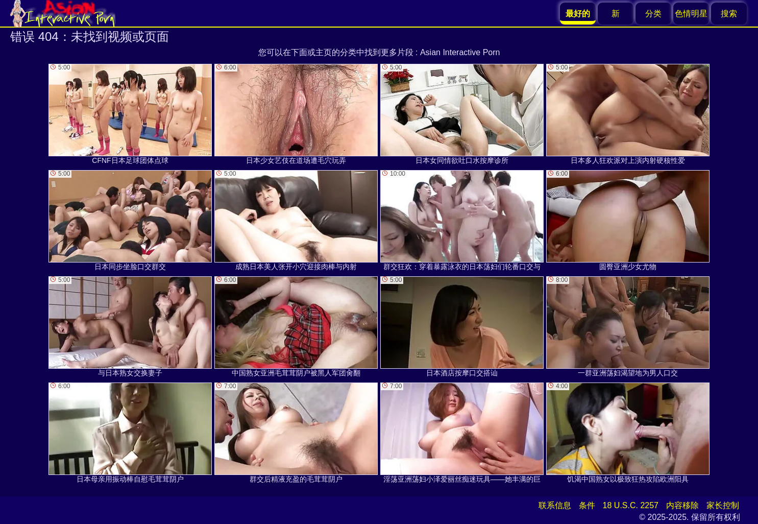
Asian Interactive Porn (460, 52)
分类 (653, 13)
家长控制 (722, 505)
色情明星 (691, 13)
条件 (587, 505)
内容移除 (682, 505)
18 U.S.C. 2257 (630, 505)
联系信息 (555, 505)
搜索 (729, 13)
